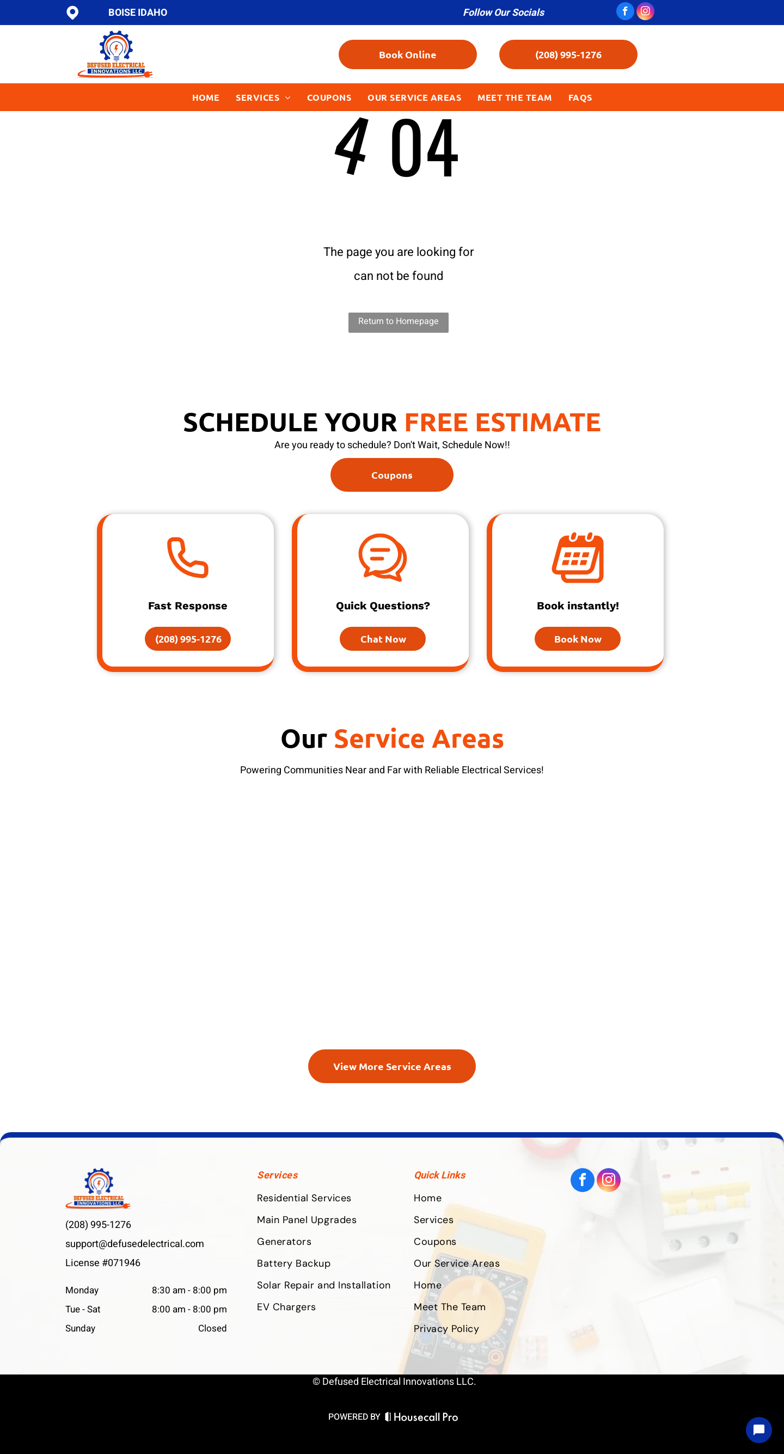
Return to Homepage (398, 321)
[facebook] (625, 12)
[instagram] (645, 12)
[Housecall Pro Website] (421, 1418)
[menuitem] (206, 97)
